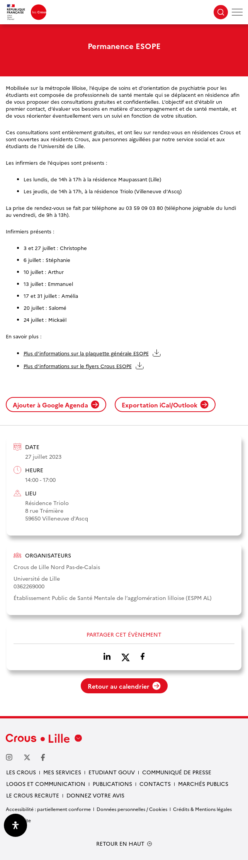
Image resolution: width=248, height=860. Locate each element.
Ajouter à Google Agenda (56, 404)
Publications (112, 783)
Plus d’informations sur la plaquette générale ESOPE (86, 353)
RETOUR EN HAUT (120, 843)
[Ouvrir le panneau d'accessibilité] (15, 825)
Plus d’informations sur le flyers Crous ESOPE (78, 365)
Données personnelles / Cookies (132, 809)
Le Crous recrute (32, 795)
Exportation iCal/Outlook (165, 404)
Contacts (155, 783)
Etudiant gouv (111, 772)
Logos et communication (45, 783)
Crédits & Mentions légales (202, 809)
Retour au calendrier (124, 686)
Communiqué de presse (176, 772)
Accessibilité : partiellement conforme (48, 809)
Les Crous (21, 772)
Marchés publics (203, 783)
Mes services (62, 772)
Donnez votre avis (95, 795)
